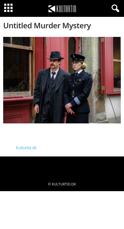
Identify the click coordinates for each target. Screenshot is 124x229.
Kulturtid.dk (26, 147)
